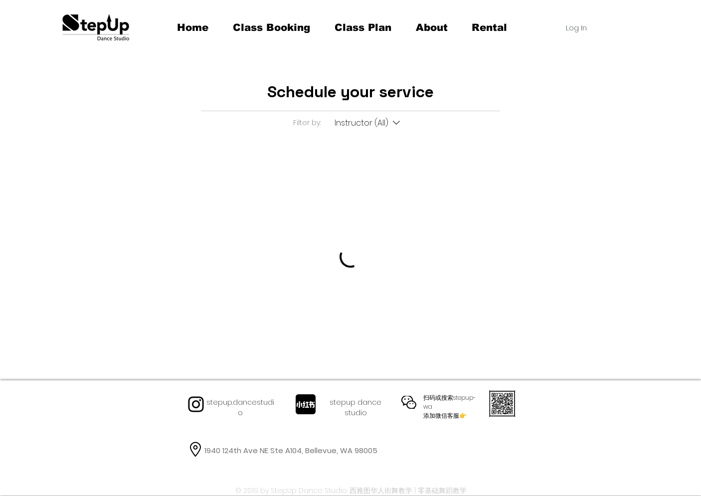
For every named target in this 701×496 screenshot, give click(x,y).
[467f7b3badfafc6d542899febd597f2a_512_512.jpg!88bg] (305, 404)
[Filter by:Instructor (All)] (368, 123)
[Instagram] (195, 404)
